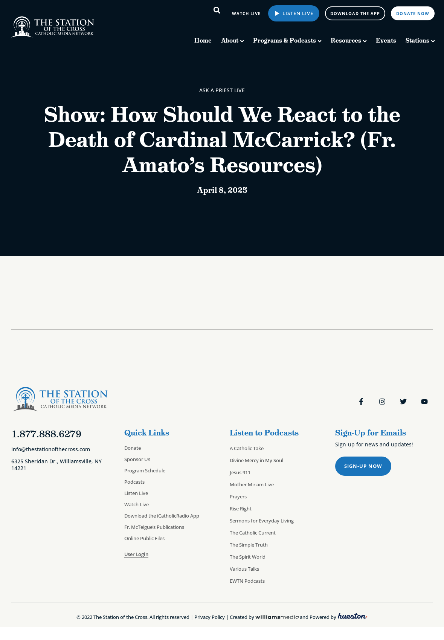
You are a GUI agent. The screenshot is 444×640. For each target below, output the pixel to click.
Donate (132, 447)
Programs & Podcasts (284, 40)
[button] (217, 10)
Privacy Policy (209, 617)
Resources (346, 40)
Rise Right (241, 508)
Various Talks (244, 568)
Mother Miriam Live (252, 484)
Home (203, 40)
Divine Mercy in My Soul (256, 460)
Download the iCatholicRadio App (161, 515)
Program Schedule (144, 470)
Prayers (238, 496)
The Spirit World (247, 556)
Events (386, 40)
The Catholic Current (253, 532)
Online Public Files (144, 538)
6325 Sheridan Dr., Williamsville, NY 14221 (56, 464)
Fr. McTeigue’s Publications (154, 527)
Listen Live (297, 13)
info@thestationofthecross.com (50, 449)
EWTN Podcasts (247, 580)
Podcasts (134, 481)
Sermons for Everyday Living (262, 520)
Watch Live (136, 504)
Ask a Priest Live (222, 90)
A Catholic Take (247, 448)
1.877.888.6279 (46, 434)
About (229, 40)
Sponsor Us (137, 459)
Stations (417, 40)
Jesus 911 (240, 472)
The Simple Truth (249, 544)
